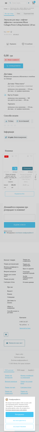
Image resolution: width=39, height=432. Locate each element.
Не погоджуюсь (19, 420)
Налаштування (19, 426)
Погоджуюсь (19, 414)
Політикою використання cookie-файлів (16, 410)
